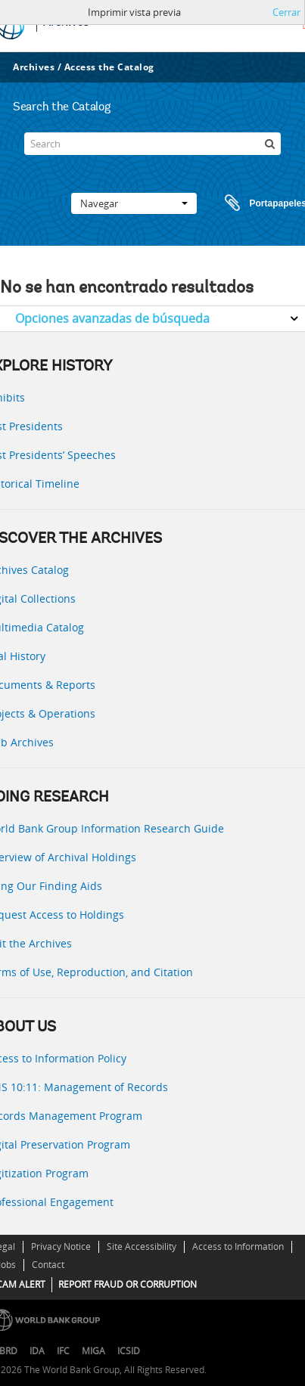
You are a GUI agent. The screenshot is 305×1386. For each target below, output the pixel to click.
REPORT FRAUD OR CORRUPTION (127, 1284)
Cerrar (286, 12)
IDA (37, 1350)
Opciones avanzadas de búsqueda (112, 318)
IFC (63, 1350)
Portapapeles (251, 203)
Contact (48, 1264)
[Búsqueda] (269, 143)
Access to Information (238, 1246)
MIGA (93, 1350)
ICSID (128, 1350)
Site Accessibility (141, 1246)
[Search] (152, 143)
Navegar (134, 203)
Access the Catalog (109, 66)
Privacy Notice (61, 1246)
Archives (33, 66)
